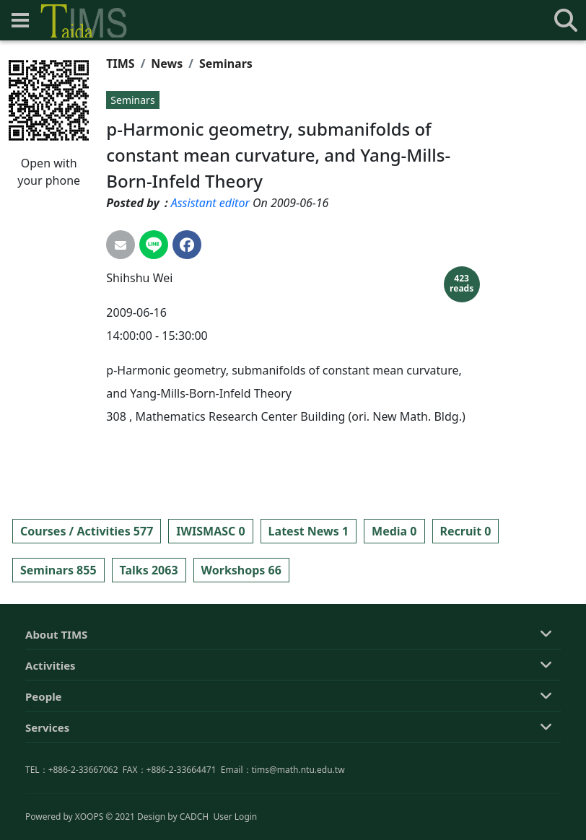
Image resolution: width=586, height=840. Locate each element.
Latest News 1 (308, 531)
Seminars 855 (58, 570)
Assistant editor (210, 203)
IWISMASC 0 (210, 531)
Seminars (226, 63)
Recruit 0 (465, 531)
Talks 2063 (149, 570)
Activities (50, 731)
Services (47, 793)
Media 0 (394, 531)
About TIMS (56, 700)
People (43, 762)
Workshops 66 (241, 570)
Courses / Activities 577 (86, 531)
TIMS (120, 63)
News (167, 63)
